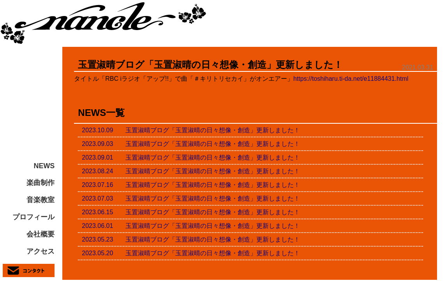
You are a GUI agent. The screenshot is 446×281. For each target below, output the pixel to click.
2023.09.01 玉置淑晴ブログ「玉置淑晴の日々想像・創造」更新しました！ (191, 157)
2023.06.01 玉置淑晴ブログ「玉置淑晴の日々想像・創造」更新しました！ (191, 225)
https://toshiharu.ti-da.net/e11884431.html (350, 78)
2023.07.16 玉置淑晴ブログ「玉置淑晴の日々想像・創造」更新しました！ (191, 184)
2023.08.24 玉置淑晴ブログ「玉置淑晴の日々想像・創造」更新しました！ (191, 171)
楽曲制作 (40, 183)
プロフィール (33, 217)
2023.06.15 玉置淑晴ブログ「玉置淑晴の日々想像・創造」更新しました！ (191, 212)
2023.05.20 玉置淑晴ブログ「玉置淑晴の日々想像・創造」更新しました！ (191, 253)
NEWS (44, 166)
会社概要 (40, 234)
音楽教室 (40, 200)
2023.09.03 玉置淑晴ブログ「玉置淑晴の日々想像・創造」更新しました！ (191, 143)
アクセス (40, 251)
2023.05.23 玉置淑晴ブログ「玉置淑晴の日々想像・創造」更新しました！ (191, 239)
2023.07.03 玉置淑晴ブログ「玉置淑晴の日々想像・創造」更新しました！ (191, 198)
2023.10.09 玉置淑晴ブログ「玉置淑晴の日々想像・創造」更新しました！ (191, 130)
